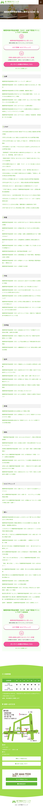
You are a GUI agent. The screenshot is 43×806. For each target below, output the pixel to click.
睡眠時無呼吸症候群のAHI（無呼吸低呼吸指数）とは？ (17, 251)
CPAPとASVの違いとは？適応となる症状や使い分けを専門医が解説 (20, 137)
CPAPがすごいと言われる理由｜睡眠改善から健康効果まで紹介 (19, 204)
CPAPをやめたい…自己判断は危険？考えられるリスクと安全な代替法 (21, 195)
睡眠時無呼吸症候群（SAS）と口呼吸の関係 (14, 584)
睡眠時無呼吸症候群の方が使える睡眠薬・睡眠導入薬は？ (18, 90)
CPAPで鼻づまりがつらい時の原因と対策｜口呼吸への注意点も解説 (20, 208)
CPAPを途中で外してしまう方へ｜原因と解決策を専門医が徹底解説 (20, 182)
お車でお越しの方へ (21, 764)
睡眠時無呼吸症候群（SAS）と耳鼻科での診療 (14, 266)
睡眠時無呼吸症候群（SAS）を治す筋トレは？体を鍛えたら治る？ (20, 286)
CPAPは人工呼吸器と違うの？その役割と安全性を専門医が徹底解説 (20, 179)
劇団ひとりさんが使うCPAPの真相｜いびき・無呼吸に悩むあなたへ (20, 170)
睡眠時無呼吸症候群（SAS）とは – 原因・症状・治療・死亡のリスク (21, 375)
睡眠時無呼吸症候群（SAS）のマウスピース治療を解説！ (17, 105)
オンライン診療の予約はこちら (21, 64)
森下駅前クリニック (23, 804)
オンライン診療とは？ (21, 68)
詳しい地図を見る (21, 758)
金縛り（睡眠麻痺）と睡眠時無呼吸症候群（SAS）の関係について (20, 602)
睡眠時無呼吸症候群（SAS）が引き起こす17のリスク (16, 391)
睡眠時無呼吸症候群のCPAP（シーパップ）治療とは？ (17, 81)
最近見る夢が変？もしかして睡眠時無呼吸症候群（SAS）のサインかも (21, 593)
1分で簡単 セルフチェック (21, 47)
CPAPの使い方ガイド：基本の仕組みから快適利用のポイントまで (20, 186)
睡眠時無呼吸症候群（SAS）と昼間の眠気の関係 (15, 580)
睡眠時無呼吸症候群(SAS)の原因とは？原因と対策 (16, 411)
